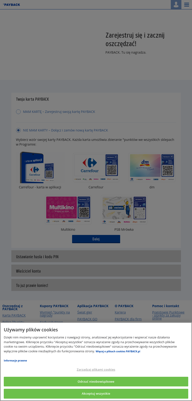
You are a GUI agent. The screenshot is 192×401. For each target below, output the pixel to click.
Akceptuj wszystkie (96, 393)
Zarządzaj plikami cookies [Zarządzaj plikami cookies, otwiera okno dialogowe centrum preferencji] (96, 369)
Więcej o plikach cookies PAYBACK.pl (118, 351)
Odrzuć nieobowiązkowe (96, 381)
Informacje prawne (15, 360)
